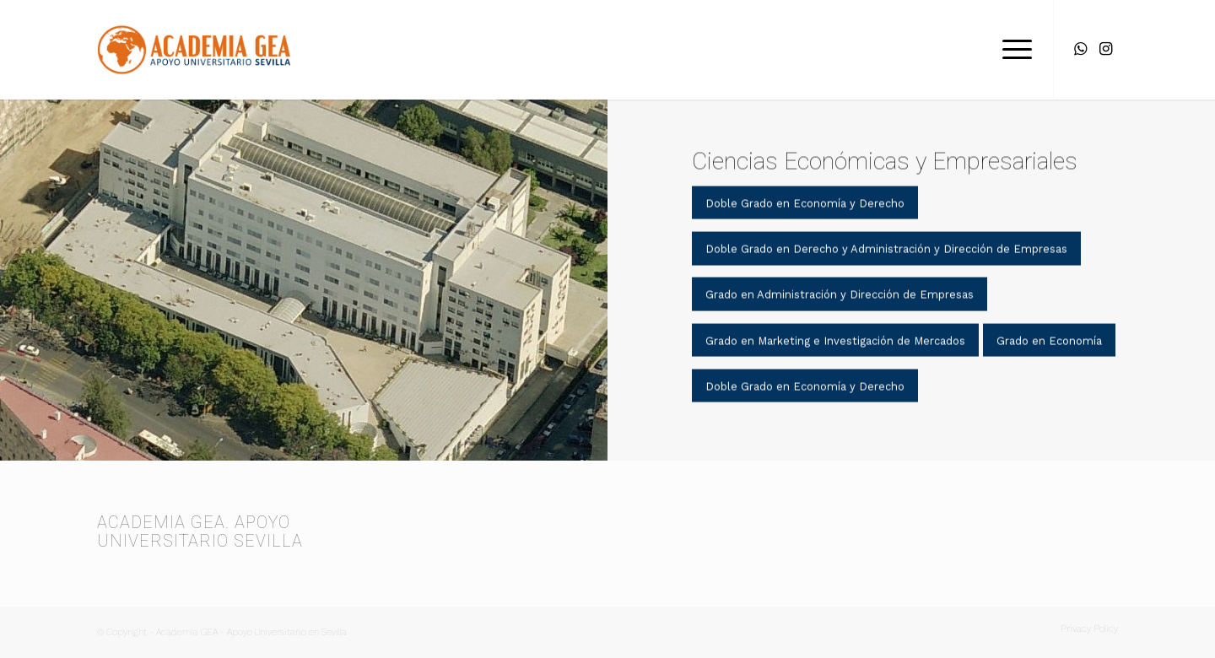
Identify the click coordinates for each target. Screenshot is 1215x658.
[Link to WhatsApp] (1080, 49)
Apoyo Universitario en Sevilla (287, 632)
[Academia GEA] (199, 50)
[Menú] (1011, 50)
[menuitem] (1011, 50)
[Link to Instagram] (1105, 49)
